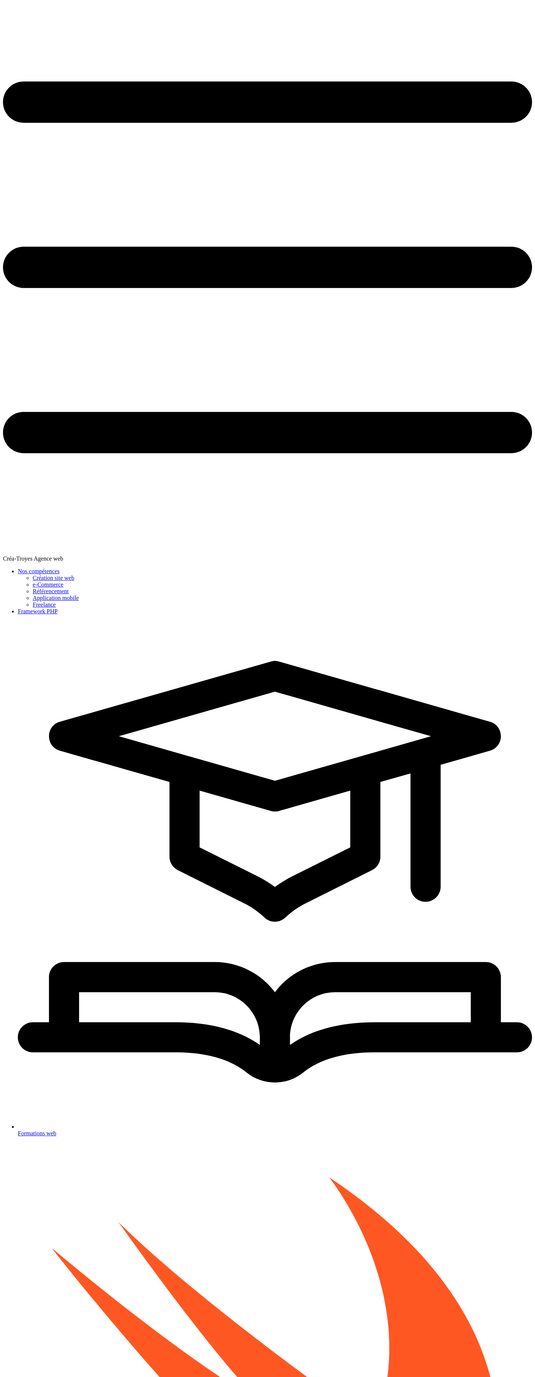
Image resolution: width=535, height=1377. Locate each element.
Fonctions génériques (168, 197)
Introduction (23, 101)
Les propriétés (25, 265)
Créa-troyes (147, 1357)
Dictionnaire (23, 203)
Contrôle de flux (27, 187)
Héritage (19, 313)
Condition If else (27, 156)
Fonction (19, 218)
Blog (248, 1357)
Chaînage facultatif (30, 336)
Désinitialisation (27, 328)
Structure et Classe (29, 257)
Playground (22, 109)
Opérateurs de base (29, 140)
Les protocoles (25, 375)
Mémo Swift (23, 431)
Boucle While (24, 179)
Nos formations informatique (178, 1247)
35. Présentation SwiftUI (401, 1184)
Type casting (23, 352)
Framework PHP (428, 13)
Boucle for (21, 171)
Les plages (21, 234)
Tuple (16, 133)
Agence (227, 1357)
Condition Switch (28, 164)
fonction (401, 425)
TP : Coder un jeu (28, 288)
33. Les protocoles (161, 1184)
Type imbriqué (25, 359)
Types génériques (163, 211)
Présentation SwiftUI (31, 407)
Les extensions (25, 367)
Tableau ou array (27, 195)
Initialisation (23, 320)
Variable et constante (31, 117)
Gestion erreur (25, 344)
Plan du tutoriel (26, 439)
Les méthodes (24, 273)
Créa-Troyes (168, 12)
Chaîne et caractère (30, 148)
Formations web (483, 13)
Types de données (28, 125)
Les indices (22, 281)
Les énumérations (28, 249)
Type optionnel (25, 242)
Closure (18, 226)
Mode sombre (275, 1357)
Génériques (26, 383)
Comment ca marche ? (263, 1247)
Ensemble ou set (27, 210)
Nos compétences (380, 13)
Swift (203, 1302)
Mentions (332, 1357)
